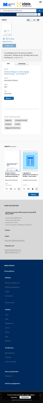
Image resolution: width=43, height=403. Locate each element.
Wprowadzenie (10, 353)
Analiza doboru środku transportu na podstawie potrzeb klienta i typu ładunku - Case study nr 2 (12, 174)
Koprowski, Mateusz (11, 80)
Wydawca (8, 341)
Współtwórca (9, 323)
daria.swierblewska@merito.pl (14, 240)
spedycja (8, 124)
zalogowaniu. (18, 57)
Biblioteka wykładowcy (12, 287)
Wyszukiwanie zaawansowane (26, 14)
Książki (7, 291)
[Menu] (40, 2)
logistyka (8, 120)
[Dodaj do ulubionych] (34, 19)
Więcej (33, 194)
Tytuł (6, 315)
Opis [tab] (8, 63)
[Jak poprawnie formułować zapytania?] (38, 14)
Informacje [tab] (21, 63)
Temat (7, 328)
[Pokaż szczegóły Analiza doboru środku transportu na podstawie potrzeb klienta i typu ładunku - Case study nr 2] (19, 188)
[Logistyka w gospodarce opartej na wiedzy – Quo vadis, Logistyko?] (30, 160)
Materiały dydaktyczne (12, 283)
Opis (6, 336)
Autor (7, 319)
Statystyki (8, 357)
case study (7, 93)
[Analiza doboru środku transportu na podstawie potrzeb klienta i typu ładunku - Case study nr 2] (12, 160)
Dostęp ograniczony (8, 40)
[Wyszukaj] (39, 10)
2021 (5, 87)
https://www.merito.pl (13, 250)
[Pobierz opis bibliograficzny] (11, 188)
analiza (17, 124)
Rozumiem (25, 397)
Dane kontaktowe (10, 362)
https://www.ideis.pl (12, 252)
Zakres (7, 332)
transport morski (21, 120)
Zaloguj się (8, 376)
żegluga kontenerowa (12, 128)
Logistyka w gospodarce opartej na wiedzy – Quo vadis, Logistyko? (30, 174)
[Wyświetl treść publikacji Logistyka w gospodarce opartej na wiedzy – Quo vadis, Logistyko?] (32, 188)
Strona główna (9, 271)
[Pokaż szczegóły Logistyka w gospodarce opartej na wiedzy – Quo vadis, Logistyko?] (36, 188)
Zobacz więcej (9, 302)
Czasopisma (9, 296)
